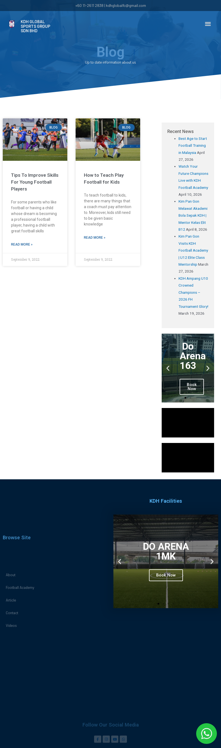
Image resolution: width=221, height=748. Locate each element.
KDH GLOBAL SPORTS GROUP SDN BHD (35, 25)
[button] (208, 21)
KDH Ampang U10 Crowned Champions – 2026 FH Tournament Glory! (193, 292)
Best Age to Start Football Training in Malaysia (193, 145)
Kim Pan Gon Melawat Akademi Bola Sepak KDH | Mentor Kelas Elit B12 (193, 215)
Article (11, 699)
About (10, 673)
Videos (11, 724)
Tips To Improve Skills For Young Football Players (34, 182)
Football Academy (20, 686)
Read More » (22, 244)
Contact (12, 711)
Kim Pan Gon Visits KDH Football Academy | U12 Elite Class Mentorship (193, 250)
